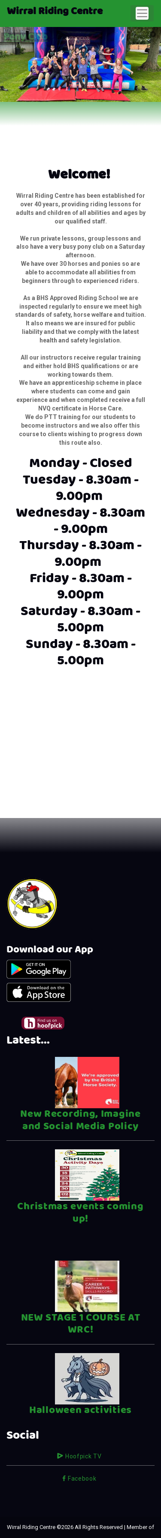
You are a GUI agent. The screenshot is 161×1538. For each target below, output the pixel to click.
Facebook (79, 1478)
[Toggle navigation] (142, 13)
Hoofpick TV (79, 1456)
